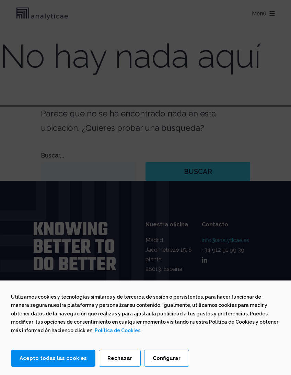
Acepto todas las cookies (53, 358)
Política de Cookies (117, 330)
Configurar (167, 358)
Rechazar (119, 358)
